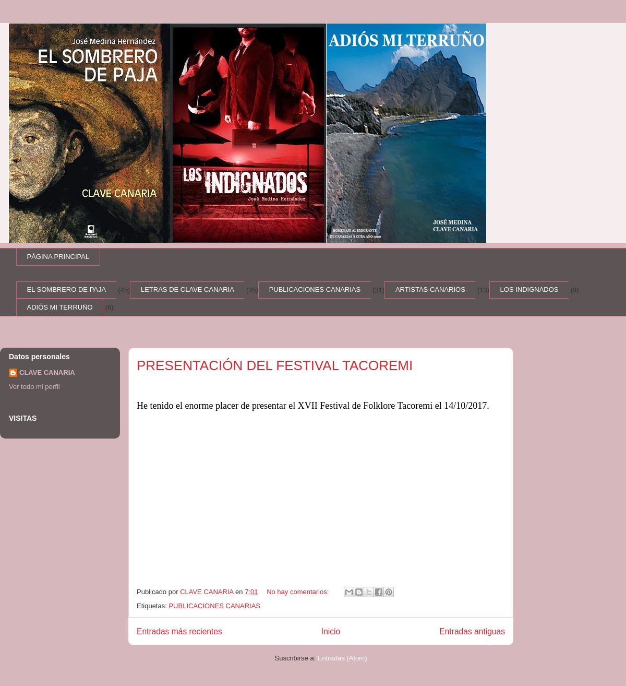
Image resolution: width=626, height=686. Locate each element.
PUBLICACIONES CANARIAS (315, 289)
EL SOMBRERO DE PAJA (66, 289)
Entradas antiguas (472, 631)
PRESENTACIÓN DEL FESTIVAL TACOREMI (275, 365)
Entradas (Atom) (342, 658)
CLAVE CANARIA (47, 372)
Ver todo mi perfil (34, 387)
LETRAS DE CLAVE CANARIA (187, 289)
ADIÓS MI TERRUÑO (60, 307)
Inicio (330, 631)
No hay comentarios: (299, 592)
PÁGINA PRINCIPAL (58, 257)
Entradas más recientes (179, 631)
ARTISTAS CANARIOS (430, 289)
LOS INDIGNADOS (529, 289)
